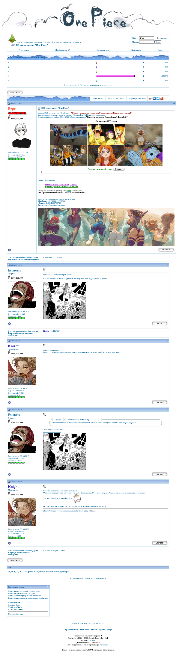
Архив (102, 629)
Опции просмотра (136, 98)
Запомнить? (162, 38)
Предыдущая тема (80, 578)
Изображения (61, 50)
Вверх (109, 629)
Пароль (135, 42)
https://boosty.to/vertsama (54, 205)
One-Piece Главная (88, 629)
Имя (134, 38)
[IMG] (10, 607)
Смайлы (11, 605)
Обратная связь (71, 629)
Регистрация (24, 50)
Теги (9, 567)
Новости (78, 42)
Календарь (136, 50)
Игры (160, 50)
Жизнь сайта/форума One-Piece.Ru (59, 42)
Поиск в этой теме (115, 98)
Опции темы (96, 98)
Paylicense (104, 645)
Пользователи (103, 50)
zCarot (92, 640)
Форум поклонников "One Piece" (30, 42)
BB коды (12, 602)
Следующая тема (96, 578)
